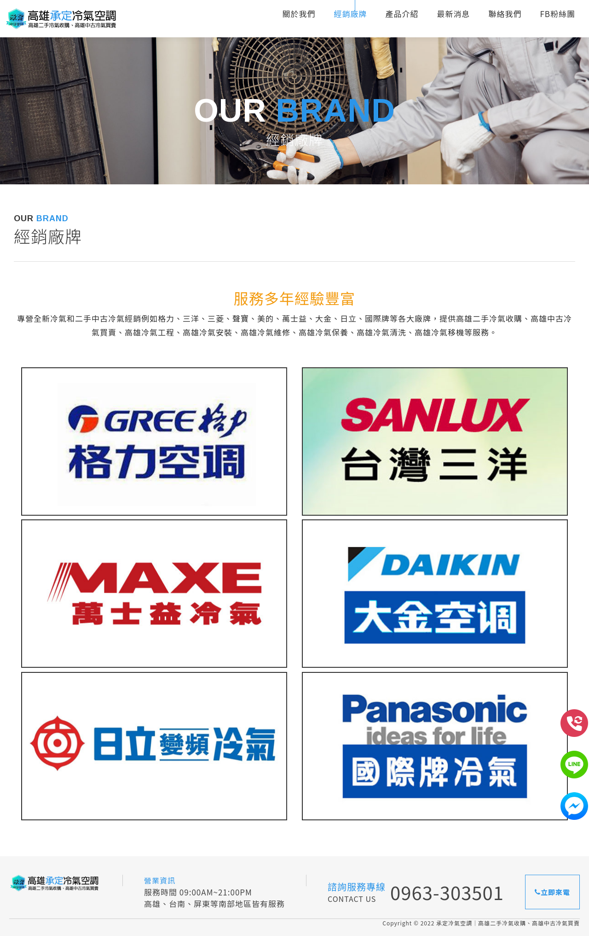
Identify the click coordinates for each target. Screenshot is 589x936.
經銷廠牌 (350, 13)
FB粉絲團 (557, 13)
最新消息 (453, 13)
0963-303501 (447, 892)
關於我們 (298, 13)
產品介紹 (401, 13)
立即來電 (552, 892)
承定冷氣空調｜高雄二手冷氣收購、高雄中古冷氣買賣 (62, 18)
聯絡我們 (504, 13)
